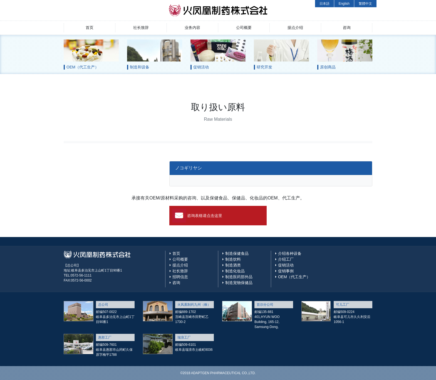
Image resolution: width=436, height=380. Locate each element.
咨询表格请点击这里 (204, 215)
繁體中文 (365, 4)
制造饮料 (233, 259)
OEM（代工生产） (294, 277)
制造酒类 (233, 265)
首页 (89, 27)
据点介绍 (295, 27)
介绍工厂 (286, 259)
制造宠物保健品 (238, 282)
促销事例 (286, 271)
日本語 (324, 4)
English (344, 4)
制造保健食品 (237, 253)
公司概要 (244, 27)
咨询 (347, 27)
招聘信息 (180, 277)
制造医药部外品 (238, 277)
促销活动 (286, 265)
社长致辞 (141, 27)
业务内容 (192, 27)
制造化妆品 (235, 271)
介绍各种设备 (289, 253)
